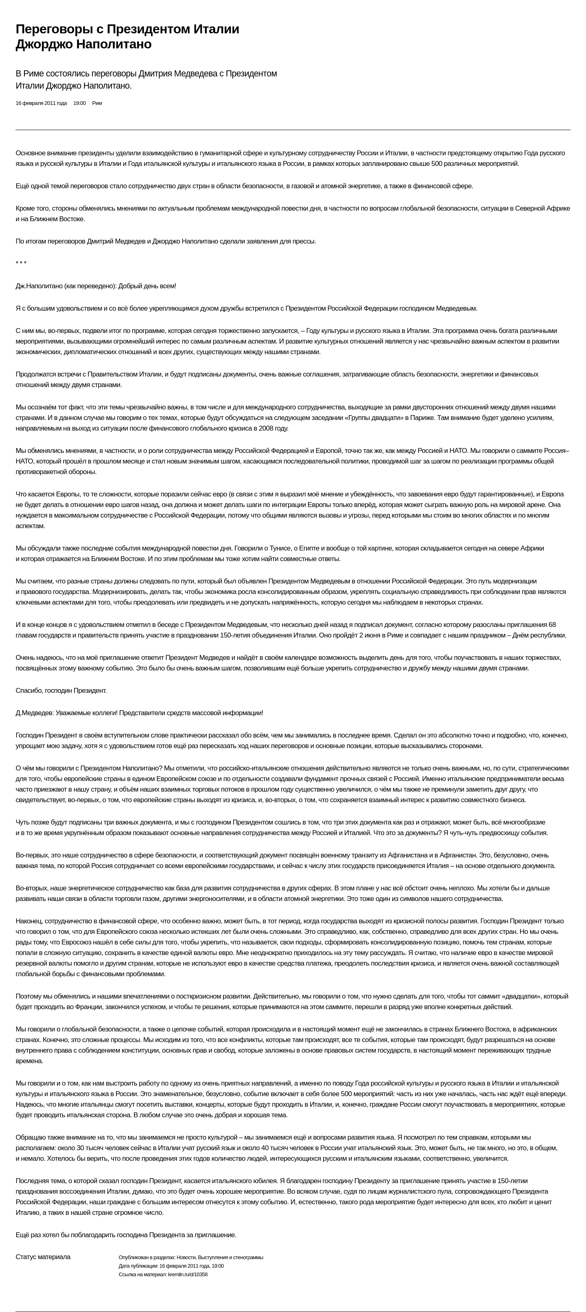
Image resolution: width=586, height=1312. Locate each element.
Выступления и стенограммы (230, 1257)
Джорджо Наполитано (185, 241)
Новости (186, 1257)
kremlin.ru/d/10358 (188, 1274)
